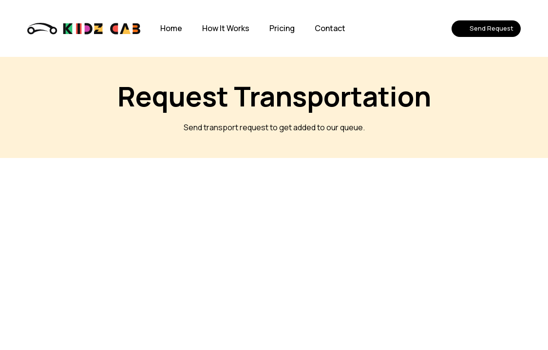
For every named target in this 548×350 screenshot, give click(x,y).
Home (171, 28)
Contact (330, 28)
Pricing (282, 28)
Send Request (486, 28)
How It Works (225, 28)
